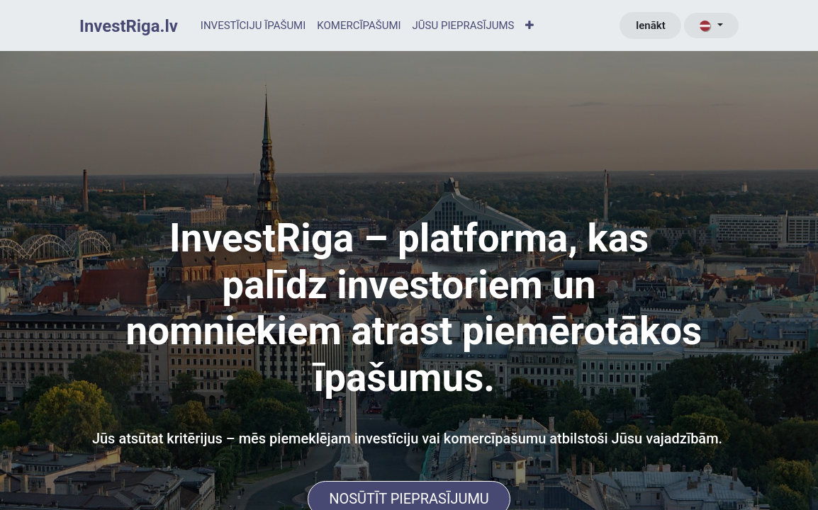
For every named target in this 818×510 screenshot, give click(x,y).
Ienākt (651, 25)
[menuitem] (253, 26)
